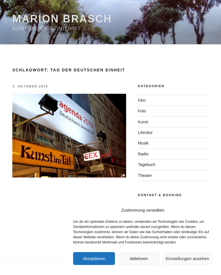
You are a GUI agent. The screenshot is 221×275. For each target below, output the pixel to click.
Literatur (145, 132)
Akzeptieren (94, 258)
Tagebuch (146, 164)
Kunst (143, 122)
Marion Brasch (62, 19)
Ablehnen (139, 258)
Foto (142, 111)
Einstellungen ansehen (187, 258)
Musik (143, 143)
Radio (143, 154)
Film (141, 100)
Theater (145, 175)
